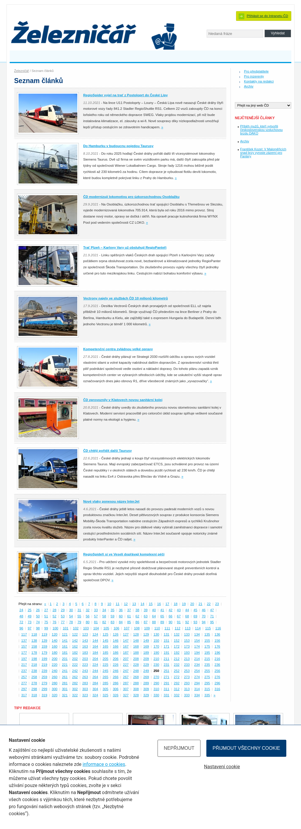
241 (65, 671)
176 (217, 646)
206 (115, 658)
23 (217, 604)
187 (125, 652)
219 (44, 664)
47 (212, 610)
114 (197, 628)
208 (136, 658)
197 (24, 658)
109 (147, 628)
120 (54, 634)
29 (63, 610)
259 (44, 677)
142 (75, 640)
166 (115, 646)
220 (54, 664)
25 (29, 610)
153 (187, 640)
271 (166, 677)
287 (125, 683)
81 (96, 622)
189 (146, 652)
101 (65, 628)
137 (24, 640)
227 (125, 664)
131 (166, 634)
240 (54, 671)
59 (112, 616)
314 (197, 689)
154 (197, 640)
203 (85, 658)
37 (129, 610)
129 (146, 634)
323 (85, 695)
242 (75, 671)
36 (121, 610)
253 (187, 671)
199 (44, 658)
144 (95, 640)
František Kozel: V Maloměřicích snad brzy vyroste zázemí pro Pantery (263, 152)
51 (46, 616)
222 (75, 664)
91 (179, 622)
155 (207, 640)
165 (105, 646)
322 (75, 695)
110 (157, 628)
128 (136, 634)
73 (29, 622)
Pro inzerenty (254, 76)
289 (146, 683)
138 (34, 640)
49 (29, 616)
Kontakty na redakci (259, 81)
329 (146, 695)
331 (166, 695)
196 (217, 652)
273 (187, 677)
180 (54, 652)
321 (65, 695)
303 (85, 689)
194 (197, 652)
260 (54, 677)
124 (95, 634)
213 (187, 658)
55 (79, 616)
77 (63, 622)
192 (176, 652)
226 (115, 664)
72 (21, 622)
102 (75, 628)
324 (95, 695)
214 (197, 658)
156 (217, 640)
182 (75, 652)
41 (162, 610)
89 (162, 622)
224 (95, 664)
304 (95, 689)
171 (166, 646)
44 (187, 610)
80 (88, 622)
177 (24, 652)
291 (166, 683)
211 (166, 658)
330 (156, 695)
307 (125, 689)
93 (195, 622)
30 (71, 610)
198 (34, 658)
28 (54, 610)
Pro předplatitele (256, 71)
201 (65, 658)
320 (54, 695)
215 (207, 658)
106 (116, 628)
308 (136, 689)
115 (208, 628)
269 (146, 677)
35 (112, 610)
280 (54, 683)
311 (166, 689)
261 (65, 677)
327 (125, 695)
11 (117, 604)
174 (197, 646)
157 (24, 646)
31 (79, 610)
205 (105, 658)
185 (105, 652)
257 (24, 677)
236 (217, 664)
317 (24, 695)
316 (217, 689)
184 (95, 652)
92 (187, 622)
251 (166, 671)
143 (85, 640)
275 (207, 677)
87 (146, 622)
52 (54, 616)
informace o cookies (104, 764)
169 (146, 646)
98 (38, 628)
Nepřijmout (179, 748)
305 (105, 689)
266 (115, 677)
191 (166, 652)
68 (187, 616)
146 (115, 640)
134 (197, 634)
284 (95, 683)
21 (201, 604)
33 (96, 610)
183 (85, 652)
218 (34, 664)
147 (125, 640)
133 (187, 634)
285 (105, 683)
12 (126, 604)
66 (171, 616)
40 (154, 610)
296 (217, 683)
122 (75, 634)
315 (207, 689)
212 (176, 658)
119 (44, 634)
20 (192, 604)
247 (125, 671)
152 (176, 640)
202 (75, 658)
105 (106, 628)
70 (203, 616)
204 (95, 658)
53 (63, 616)
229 (146, 664)
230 (156, 664)
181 (65, 652)
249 (146, 671)
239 (44, 671)
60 (121, 616)
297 (24, 689)
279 (44, 683)
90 (171, 622)
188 (136, 652)
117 (24, 634)
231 (166, 664)
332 (176, 695)
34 (104, 610)
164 (95, 646)
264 (95, 677)
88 (154, 622)
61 (129, 616)
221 (65, 664)
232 (176, 664)
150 (156, 640)
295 (207, 683)
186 (115, 652)
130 (156, 634)
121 (65, 634)
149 (146, 640)
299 (44, 689)
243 (85, 671)
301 (65, 689)
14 (142, 604)
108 (137, 628)
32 (88, 610)
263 (85, 677)
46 (203, 610)
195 (207, 652)
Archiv (248, 86)
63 (146, 616)
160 (54, 646)
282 (75, 683)
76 (54, 622)
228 (136, 664)
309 (146, 689)
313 (187, 689)
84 (121, 622)
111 (167, 628)
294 (197, 683)
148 (136, 640)
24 (21, 610)
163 (85, 646)
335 (207, 695)
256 (217, 671)
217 (24, 664)
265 (105, 677)
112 (177, 628)
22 (209, 604)
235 (207, 664)
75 (46, 622)
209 (146, 658)
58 (104, 616)
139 (44, 640)
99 (46, 628)
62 (137, 616)
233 (187, 664)
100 (55, 628)
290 (156, 683)
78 (71, 622)
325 (105, 695)
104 (96, 628)
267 (125, 677)
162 (75, 646)
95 (212, 622)
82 (104, 622)
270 (156, 677)
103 (86, 628)
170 (156, 646)
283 (85, 683)
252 (176, 671)
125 (105, 634)
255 (207, 671)
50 (38, 616)
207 (125, 658)
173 (187, 646)
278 (34, 683)
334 (197, 695)
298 (34, 689)
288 (136, 683)
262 (75, 677)
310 (156, 689)
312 (176, 689)
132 (176, 634)
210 (156, 658)
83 (112, 622)
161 (65, 646)
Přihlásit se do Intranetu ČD (267, 16)
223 (85, 664)
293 (187, 683)
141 (65, 640)
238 (34, 671)
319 (44, 695)
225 (105, 664)
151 (166, 640)
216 (217, 658)
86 (137, 622)
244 (95, 671)
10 (109, 604)
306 (115, 689)
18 (176, 604)
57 (96, 616)
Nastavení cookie (222, 766)
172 (176, 646)
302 (75, 689)
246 (115, 671)
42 (171, 610)
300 (54, 689)
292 (176, 683)
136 (217, 634)
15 (151, 604)
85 (129, 622)
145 (105, 640)
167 (125, 646)
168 (136, 646)
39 (146, 610)
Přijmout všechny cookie (246, 748)
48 (21, 616)
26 (38, 610)
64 (154, 616)
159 (44, 646)
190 (156, 652)
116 (218, 628)
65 (162, 616)
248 (136, 671)
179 (44, 652)
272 (176, 677)
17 (167, 604)
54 (71, 616)
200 (54, 658)
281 (65, 683)
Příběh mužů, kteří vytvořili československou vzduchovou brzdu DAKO (261, 129)
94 (203, 622)
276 (217, 677)
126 (115, 634)
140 (54, 640)
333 (187, 695)
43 (179, 610)
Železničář (21, 71)
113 (187, 628)
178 (34, 652)
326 (115, 695)
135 (207, 634)
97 (29, 628)
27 (46, 610)
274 (197, 677)
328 (136, 695)
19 (184, 604)
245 (105, 671)
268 (136, 677)
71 (212, 616)
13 (134, 604)
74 (38, 622)
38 (137, 610)
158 (34, 646)
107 (126, 628)
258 (34, 677)
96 (21, 628)
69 (195, 616)
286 (115, 683)
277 (24, 683)
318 (34, 695)
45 (195, 610)
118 (34, 634)
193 (187, 652)
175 (207, 646)
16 (159, 604)
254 (197, 671)
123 (85, 634)
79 (79, 622)
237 (24, 671)
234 (197, 664)
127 (125, 634)
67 (179, 616)
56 (88, 616)
